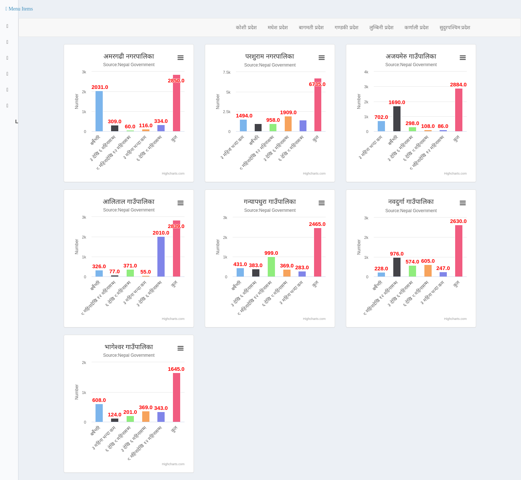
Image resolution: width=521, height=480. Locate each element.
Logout (16, 121)
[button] (19, 9)
